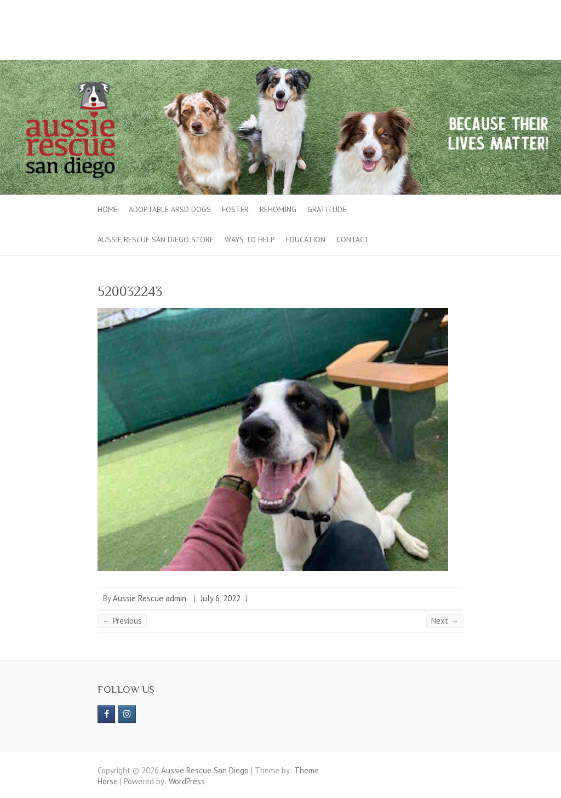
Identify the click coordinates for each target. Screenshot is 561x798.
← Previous (122, 620)
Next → (445, 620)
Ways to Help (250, 239)
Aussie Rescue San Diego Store (156, 239)
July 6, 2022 (221, 598)
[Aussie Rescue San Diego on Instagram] (127, 714)
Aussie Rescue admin (149, 598)
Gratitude (326, 209)
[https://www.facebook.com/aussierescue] (106, 714)
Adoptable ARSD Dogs (170, 209)
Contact (352, 239)
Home (108, 209)
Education (305, 239)
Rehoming (278, 209)
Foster (235, 209)
